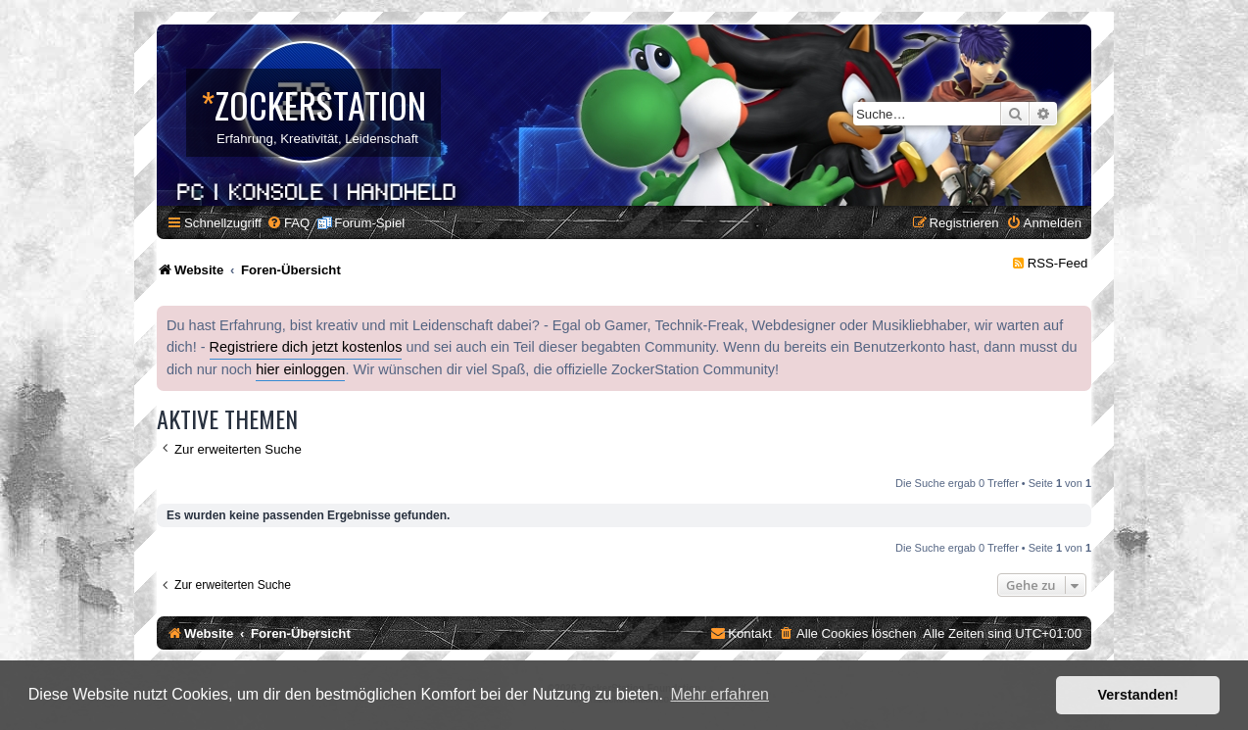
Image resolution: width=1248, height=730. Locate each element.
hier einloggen (300, 369)
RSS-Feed (1058, 263)
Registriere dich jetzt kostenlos (306, 347)
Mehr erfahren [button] (719, 694)
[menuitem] (288, 223)
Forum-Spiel (369, 223)
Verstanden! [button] (1138, 695)
